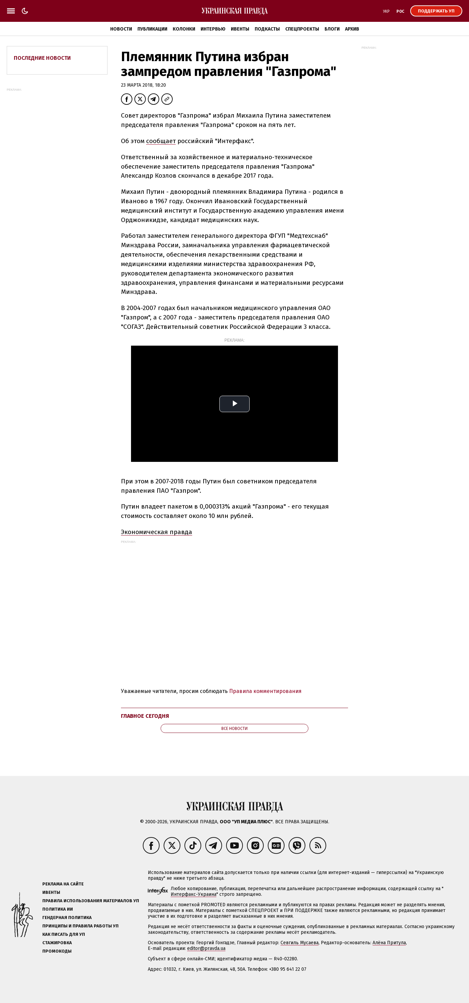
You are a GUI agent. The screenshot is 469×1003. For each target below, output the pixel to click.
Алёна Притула (389, 943)
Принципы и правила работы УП (80, 925)
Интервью (213, 29)
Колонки (184, 29)
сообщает (161, 141)
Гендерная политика (67, 917)
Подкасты (267, 29)
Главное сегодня (145, 716)
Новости (121, 29)
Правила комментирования (265, 691)
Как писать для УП (63, 934)
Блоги (332, 29)
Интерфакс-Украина (193, 894)
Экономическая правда (156, 532)
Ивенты (240, 29)
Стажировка (57, 942)
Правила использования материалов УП (90, 900)
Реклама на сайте (63, 883)
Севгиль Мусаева (299, 943)
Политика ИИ (57, 909)
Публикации (152, 29)
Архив (352, 29)
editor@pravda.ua (206, 948)
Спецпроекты (302, 29)
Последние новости (42, 58)
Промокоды (57, 951)
